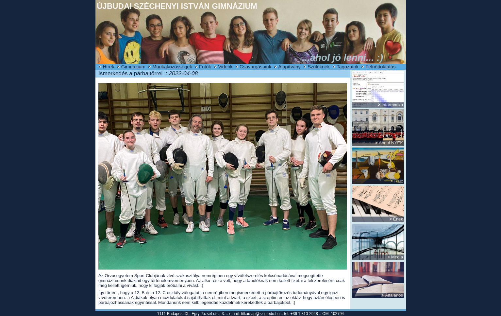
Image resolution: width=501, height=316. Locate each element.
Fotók (205, 66)
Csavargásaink (255, 66)
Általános (394, 295)
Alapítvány (289, 66)
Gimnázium (133, 66)
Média (397, 257)
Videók (225, 66)
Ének (398, 219)
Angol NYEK (391, 142)
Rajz (398, 181)
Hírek (108, 66)
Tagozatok (348, 66)
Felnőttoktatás (380, 66)
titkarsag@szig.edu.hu (260, 313)
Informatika (392, 104)
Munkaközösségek (172, 66)
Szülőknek (319, 66)
